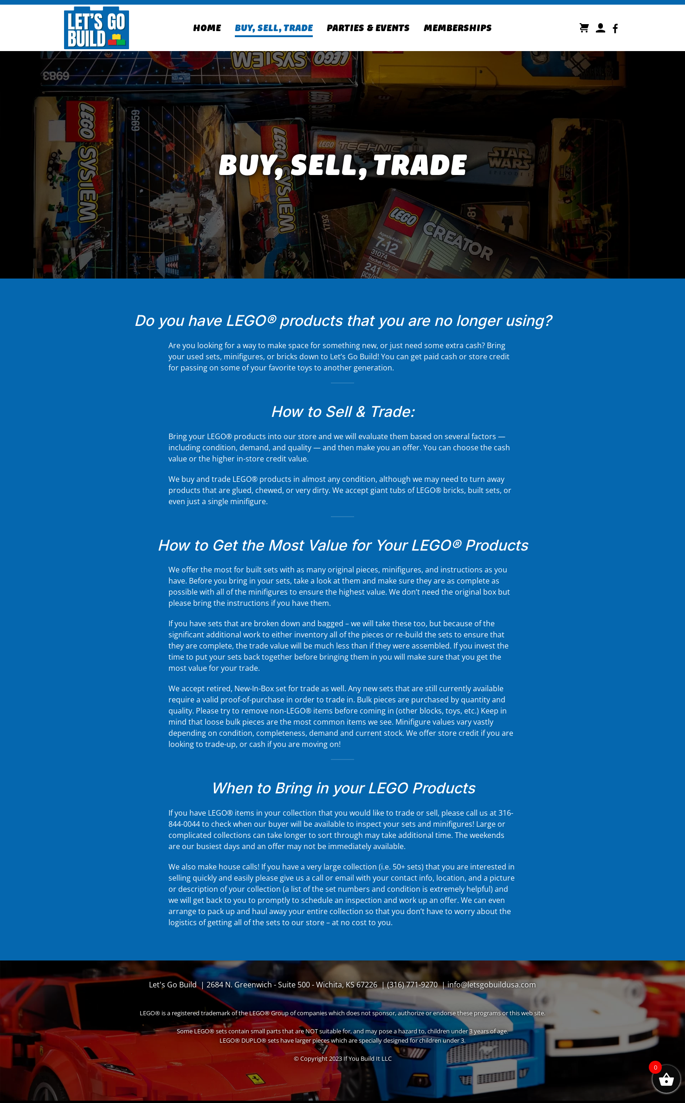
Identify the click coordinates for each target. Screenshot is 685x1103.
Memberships (458, 28)
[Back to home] (96, 28)
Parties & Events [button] (368, 28)
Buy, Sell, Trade (274, 28)
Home (207, 28)
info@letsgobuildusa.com (491, 985)
